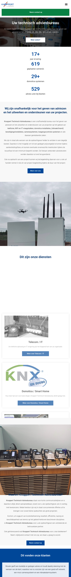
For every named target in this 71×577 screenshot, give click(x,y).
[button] (66, 4)
